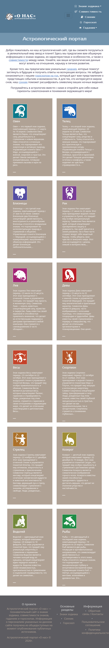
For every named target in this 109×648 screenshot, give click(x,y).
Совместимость (88, 11)
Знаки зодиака (87, 6)
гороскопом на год (46, 75)
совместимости (18, 60)
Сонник (88, 17)
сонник (23, 82)
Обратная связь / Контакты (92, 612)
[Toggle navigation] (68, 15)
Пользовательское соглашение (93, 623)
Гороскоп (88, 22)
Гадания (87, 27)
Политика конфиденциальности (95, 631)
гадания (71, 69)
